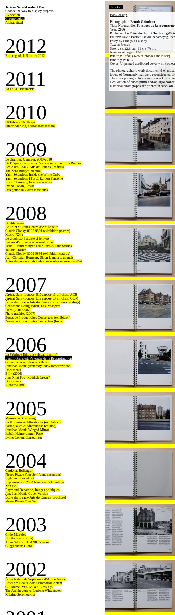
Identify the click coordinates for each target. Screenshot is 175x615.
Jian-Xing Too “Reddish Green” (27, 377)
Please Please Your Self (21, 501)
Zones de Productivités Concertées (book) (34, 321)
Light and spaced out (19, 478)
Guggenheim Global (19, 546)
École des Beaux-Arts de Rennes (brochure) (35, 497)
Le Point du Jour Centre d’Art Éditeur (31, 227)
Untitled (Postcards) (19, 538)
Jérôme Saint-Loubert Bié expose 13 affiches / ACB (41, 294)
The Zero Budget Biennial (23, 171)
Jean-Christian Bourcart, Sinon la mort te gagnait (39, 257)
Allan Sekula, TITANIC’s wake (27, 542)
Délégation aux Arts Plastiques (26, 190)
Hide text (116, 7)
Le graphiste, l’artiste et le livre (27, 238)
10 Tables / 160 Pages (20, 122)
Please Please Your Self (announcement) (33, 474)
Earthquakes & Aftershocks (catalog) (30, 426)
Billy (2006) (13, 373)
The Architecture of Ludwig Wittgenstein (33, 590)
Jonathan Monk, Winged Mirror (27, 430)
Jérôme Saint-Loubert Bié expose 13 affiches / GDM (41, 298)
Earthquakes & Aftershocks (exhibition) (33, 422)
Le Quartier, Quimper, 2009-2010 (28, 159)
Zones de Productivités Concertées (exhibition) (37, 317)
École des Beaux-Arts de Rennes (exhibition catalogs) (42, 302)
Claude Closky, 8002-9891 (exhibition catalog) (37, 253)
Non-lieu (11, 486)
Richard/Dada (15, 385)
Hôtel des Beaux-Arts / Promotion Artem (33, 583)
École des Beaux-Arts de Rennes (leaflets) (34, 167)
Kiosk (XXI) (14, 234)
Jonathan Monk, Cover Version (26, 493)
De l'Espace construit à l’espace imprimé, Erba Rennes (43, 163)
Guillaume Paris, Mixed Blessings (29, 587)
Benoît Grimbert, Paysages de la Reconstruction (38, 358)
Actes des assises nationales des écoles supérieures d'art (43, 261)
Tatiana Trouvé (15, 250)
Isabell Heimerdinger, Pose (24, 433)
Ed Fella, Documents (19, 89)
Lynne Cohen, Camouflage (23, 437)
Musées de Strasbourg (20, 418)
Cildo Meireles (15, 534)
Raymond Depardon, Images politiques (32, 490)
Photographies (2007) (20, 313)
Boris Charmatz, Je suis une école (28, 182)
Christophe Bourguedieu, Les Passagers (32, 306)
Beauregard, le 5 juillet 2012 (25, 56)
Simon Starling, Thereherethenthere (30, 126)
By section (12, 15)
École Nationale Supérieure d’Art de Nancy (35, 579)
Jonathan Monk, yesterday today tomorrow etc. (38, 366)
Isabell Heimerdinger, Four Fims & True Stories (38, 246)
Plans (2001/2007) (18, 310)
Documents (13, 370)
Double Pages (14, 223)
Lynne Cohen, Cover (19, 186)
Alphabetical (14, 22)
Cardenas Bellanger (19, 471)
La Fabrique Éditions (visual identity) (31, 354)
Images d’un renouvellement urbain (29, 242)
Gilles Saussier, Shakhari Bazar (27, 362)
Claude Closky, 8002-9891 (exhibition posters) (37, 231)
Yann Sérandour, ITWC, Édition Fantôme (34, 178)
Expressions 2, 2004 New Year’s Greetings (34, 482)
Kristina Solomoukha (20, 594)
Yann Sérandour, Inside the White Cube (32, 174)
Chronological (15, 18)
